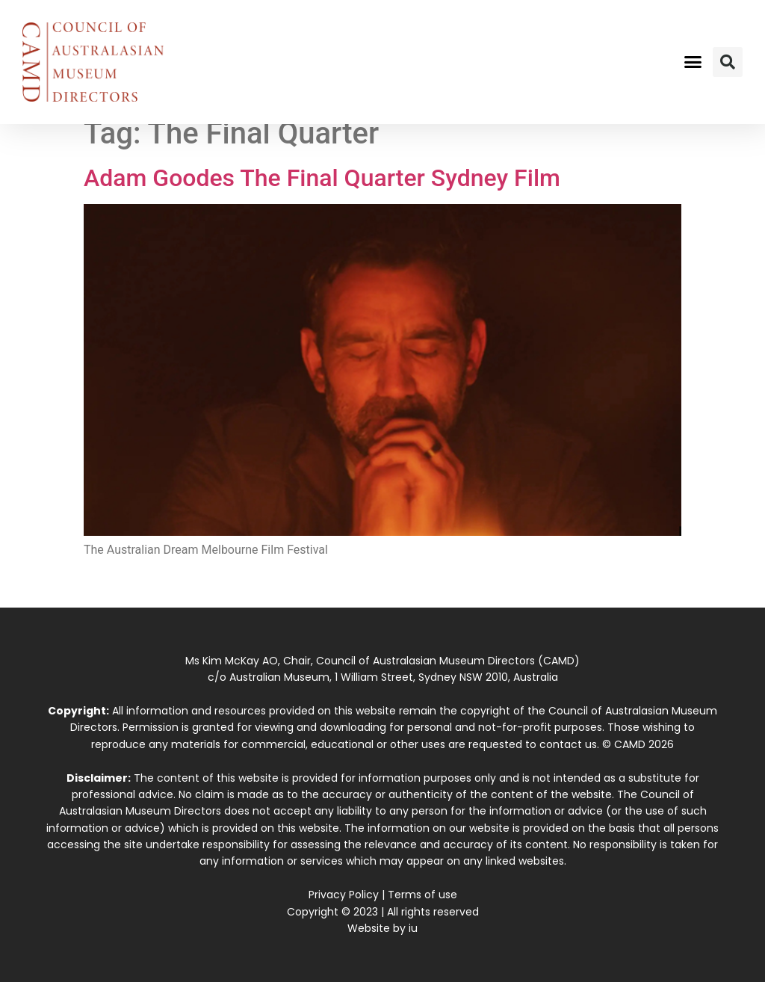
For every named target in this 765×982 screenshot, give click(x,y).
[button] (692, 62)
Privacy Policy (344, 894)
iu (413, 928)
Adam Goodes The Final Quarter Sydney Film (322, 178)
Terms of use (422, 894)
